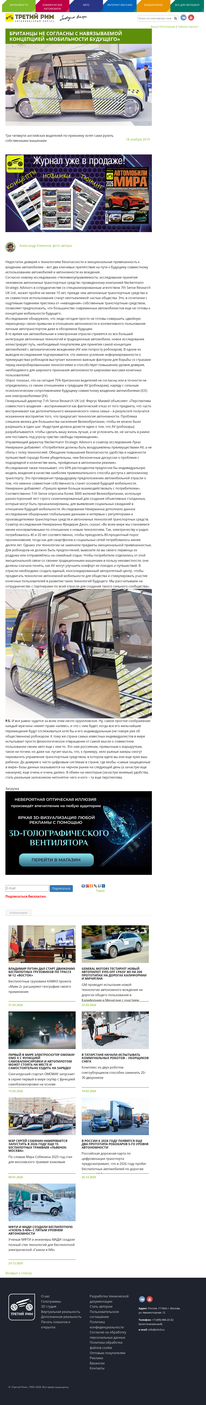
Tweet (100, 891)
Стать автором (101, 1306)
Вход (154, 26)
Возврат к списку (18, 1273)
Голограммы (51, 1301)
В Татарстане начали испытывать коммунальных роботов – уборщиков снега (115, 1058)
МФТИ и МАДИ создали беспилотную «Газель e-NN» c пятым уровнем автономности (40, 1230)
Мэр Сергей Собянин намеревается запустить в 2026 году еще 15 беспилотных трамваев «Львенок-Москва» (37, 1146)
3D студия (48, 1306)
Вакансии (97, 1363)
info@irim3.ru (152, 1329)
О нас (45, 1296)
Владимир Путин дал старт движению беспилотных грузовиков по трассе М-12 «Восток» (41, 972)
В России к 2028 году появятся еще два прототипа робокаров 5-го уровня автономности (115, 1144)
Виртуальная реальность (60, 1311)
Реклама (96, 1358)
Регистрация (167, 26)
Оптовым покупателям (107, 1353)
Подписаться (61, 888)
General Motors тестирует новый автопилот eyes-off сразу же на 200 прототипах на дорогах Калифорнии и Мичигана (114, 974)
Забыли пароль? (188, 26)
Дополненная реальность (61, 1316)
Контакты (97, 1368)
